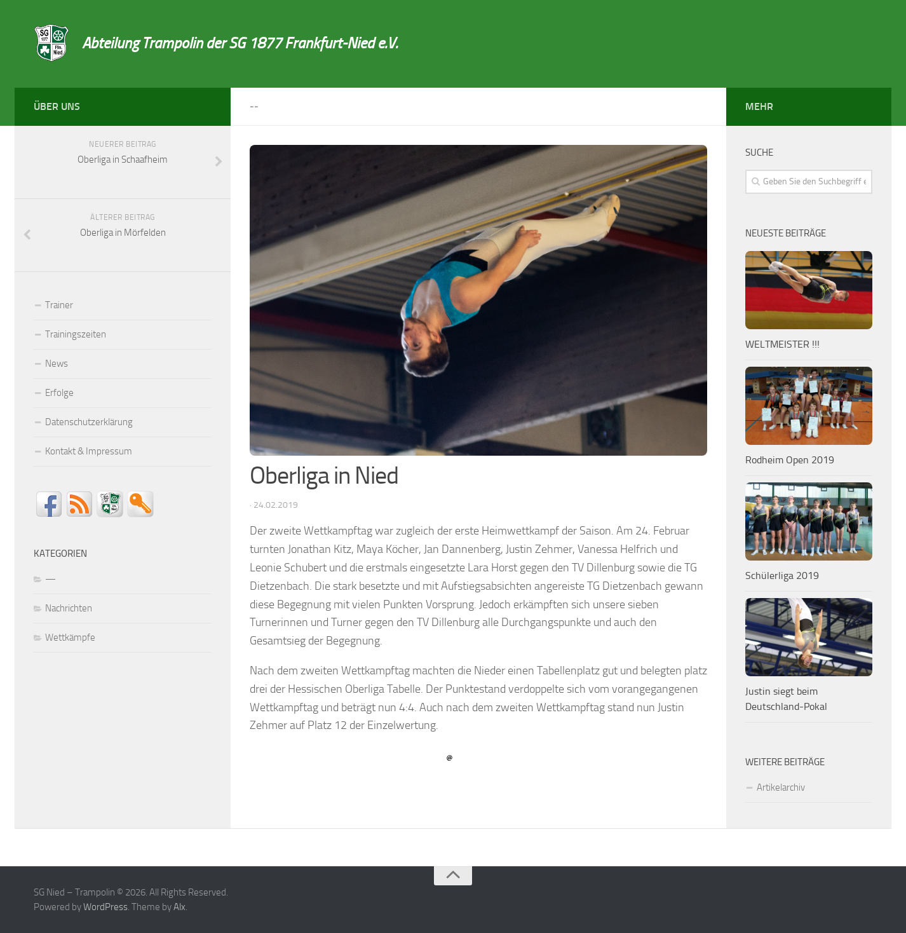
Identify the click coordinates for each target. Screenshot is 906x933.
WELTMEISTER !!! (782, 344)
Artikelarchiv (781, 787)
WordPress (105, 907)
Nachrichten (68, 608)
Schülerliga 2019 (782, 575)
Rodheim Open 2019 (789, 460)
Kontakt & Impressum (88, 451)
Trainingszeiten (75, 334)
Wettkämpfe (70, 637)
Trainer (59, 305)
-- (254, 106)
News (56, 363)
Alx (179, 907)
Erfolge (59, 392)
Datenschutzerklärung (89, 422)
